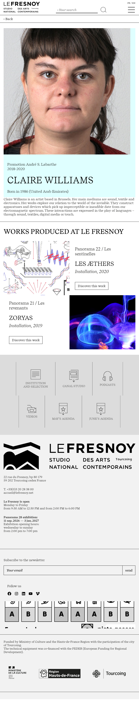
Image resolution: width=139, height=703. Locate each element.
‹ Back (8, 19)
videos (31, 416)
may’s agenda (63, 418)
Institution (36, 383)
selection (39, 386)
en (133, 3)
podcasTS (107, 385)
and (27, 386)
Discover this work (92, 286)
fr (128, 3)
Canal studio (74, 386)
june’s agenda (101, 418)
